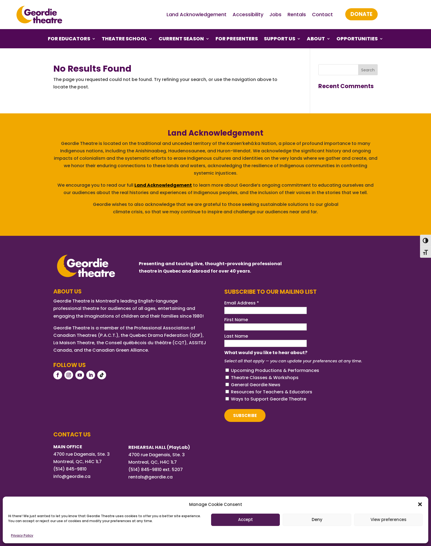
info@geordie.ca (71, 476)
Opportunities (357, 39)
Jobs (275, 14)
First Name (236, 320)
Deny (317, 519)
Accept (245, 519)
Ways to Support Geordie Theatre (268, 399)
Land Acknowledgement (196, 14)
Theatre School (124, 39)
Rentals (297, 14)
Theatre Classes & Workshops (265, 377)
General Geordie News (255, 385)
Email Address (241, 303)
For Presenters (237, 39)
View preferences (389, 519)
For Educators (69, 39)
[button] (420, 504)
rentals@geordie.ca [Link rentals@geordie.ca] (150, 477)
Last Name (236, 336)
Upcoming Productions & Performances (275, 370)
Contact (322, 14)
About (316, 39)
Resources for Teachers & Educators (271, 392)
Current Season (181, 39)
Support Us (279, 39)
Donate (361, 14)
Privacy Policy (22, 535)
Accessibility (248, 14)
